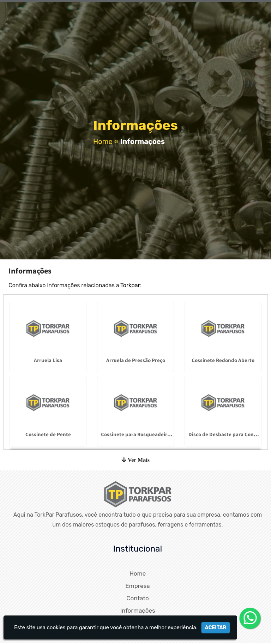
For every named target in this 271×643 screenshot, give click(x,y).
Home (138, 573)
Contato (137, 598)
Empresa (137, 585)
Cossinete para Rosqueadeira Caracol (145, 434)
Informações (137, 610)
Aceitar (216, 628)
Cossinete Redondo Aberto (223, 360)
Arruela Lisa (48, 360)
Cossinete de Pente (48, 434)
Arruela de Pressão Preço (135, 360)
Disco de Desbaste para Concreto (227, 434)
